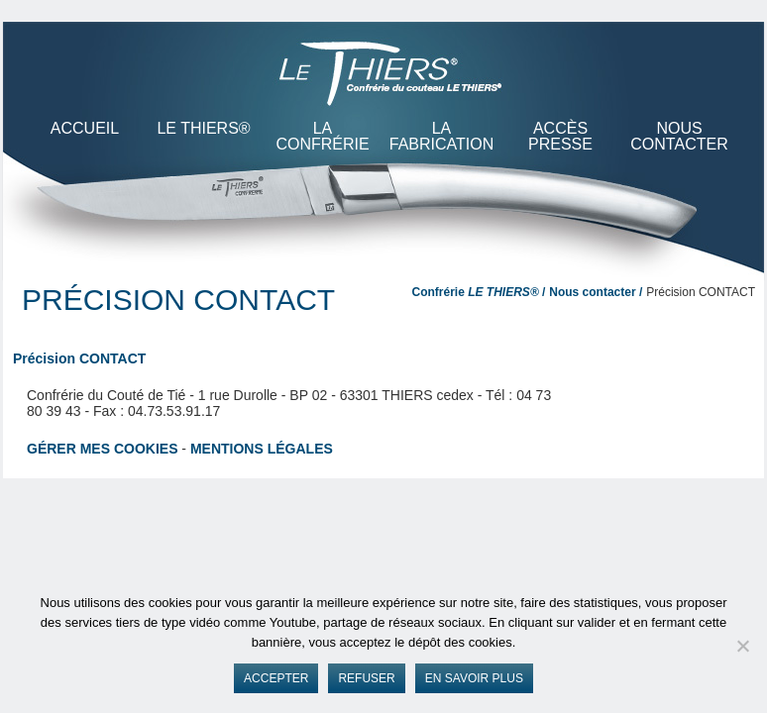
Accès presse (560, 136)
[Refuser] (742, 646)
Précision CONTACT (79, 358)
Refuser (366, 678)
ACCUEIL (85, 128)
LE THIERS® (203, 128)
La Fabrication (441, 136)
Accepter (276, 678)
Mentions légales (261, 449)
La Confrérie (322, 136)
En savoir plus (474, 678)
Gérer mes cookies (102, 449)
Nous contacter (678, 136)
